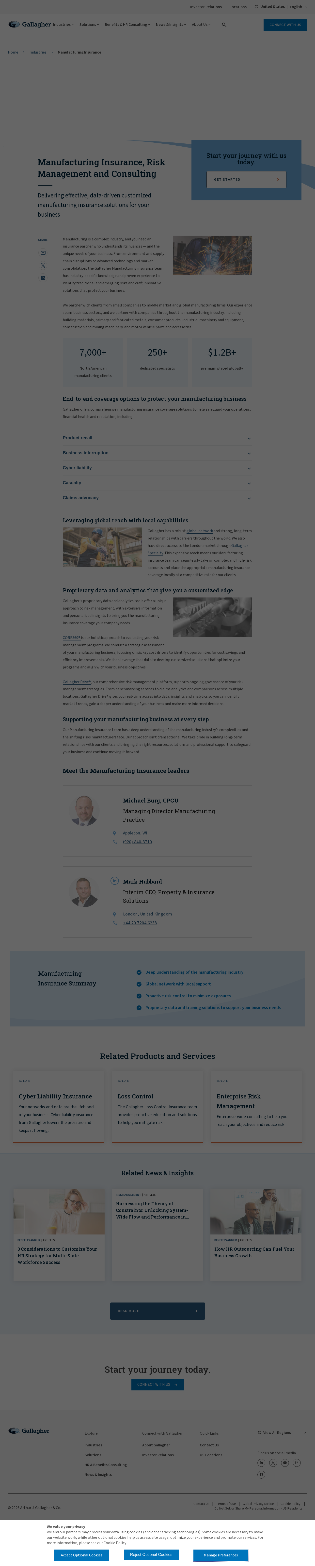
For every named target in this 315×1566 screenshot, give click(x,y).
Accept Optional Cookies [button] (81, 1555)
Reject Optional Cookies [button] (151, 1554)
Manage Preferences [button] (221, 1555)
